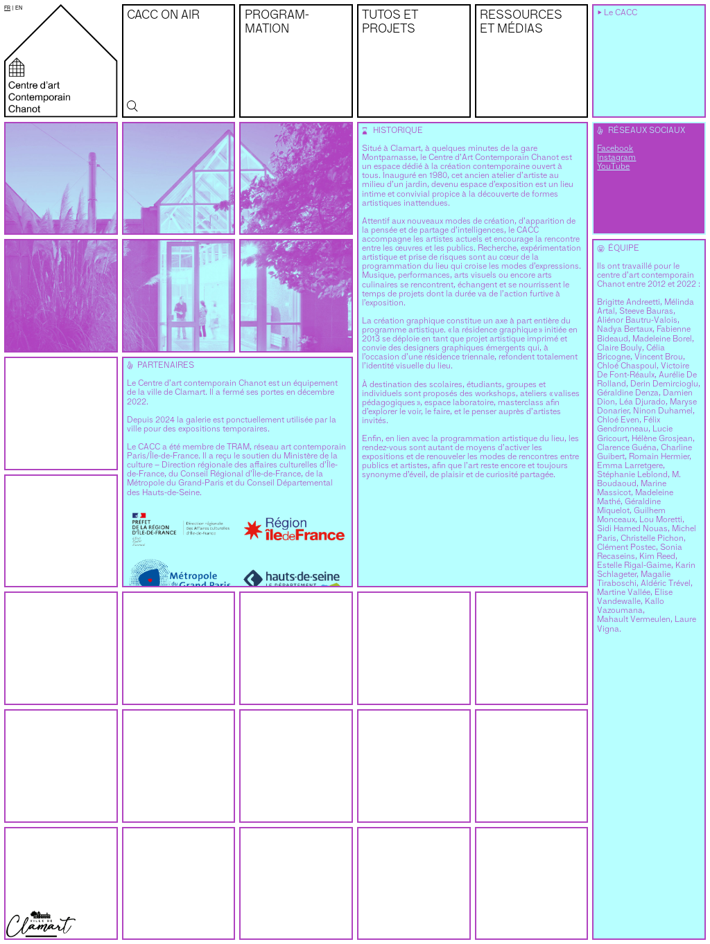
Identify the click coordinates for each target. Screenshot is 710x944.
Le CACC (620, 13)
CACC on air (163, 15)
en (18, 8)
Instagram (616, 158)
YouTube (613, 167)
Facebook (615, 149)
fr (7, 8)
